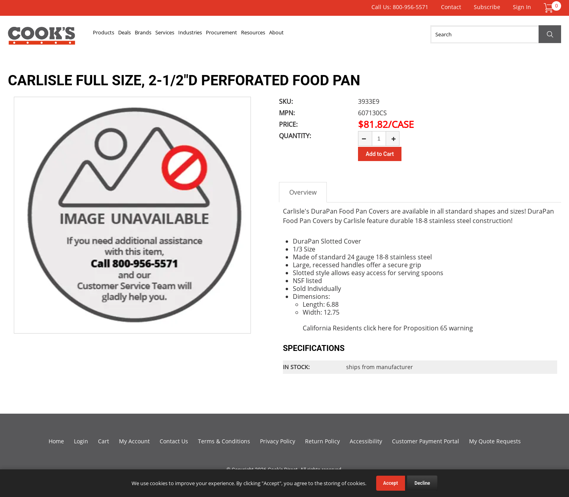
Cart (103, 440)
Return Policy (322, 440)
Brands (175, 34)
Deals (144, 34)
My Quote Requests (495, 440)
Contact (451, 7)
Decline (422, 483)
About (380, 34)
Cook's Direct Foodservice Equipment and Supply (41, 39)
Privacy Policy (277, 440)
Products (110, 34)
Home (56, 440)
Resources (343, 34)
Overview (303, 191)
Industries (249, 34)
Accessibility (366, 440)
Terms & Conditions (224, 440)
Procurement (296, 34)
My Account (134, 440)
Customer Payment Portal (425, 440)
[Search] (495, 34)
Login (81, 440)
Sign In (522, 7)
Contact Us (174, 440)
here (385, 327)
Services (210, 34)
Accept (390, 483)
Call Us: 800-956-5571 (399, 7)
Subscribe (487, 7)
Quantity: (295, 135)
